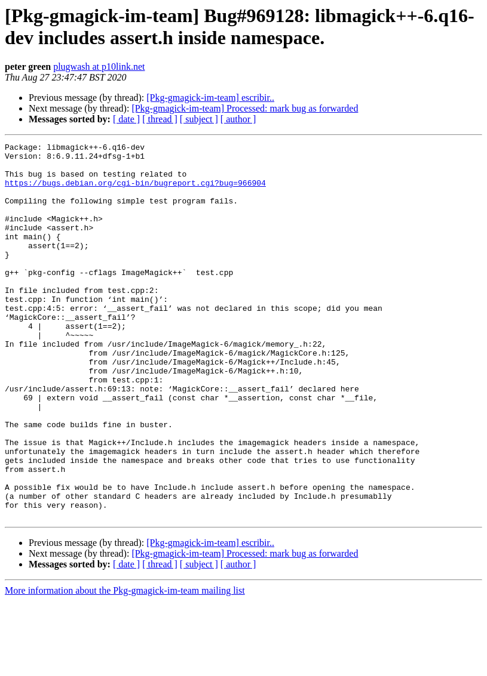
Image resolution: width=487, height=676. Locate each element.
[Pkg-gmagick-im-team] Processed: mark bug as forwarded (244, 108)
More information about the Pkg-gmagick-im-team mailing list (125, 665)
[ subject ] (199, 119)
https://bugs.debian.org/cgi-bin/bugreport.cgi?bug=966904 (135, 191)
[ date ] (126, 119)
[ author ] (238, 119)
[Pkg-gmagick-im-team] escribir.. (210, 97)
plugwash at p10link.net (99, 66)
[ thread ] (159, 119)
